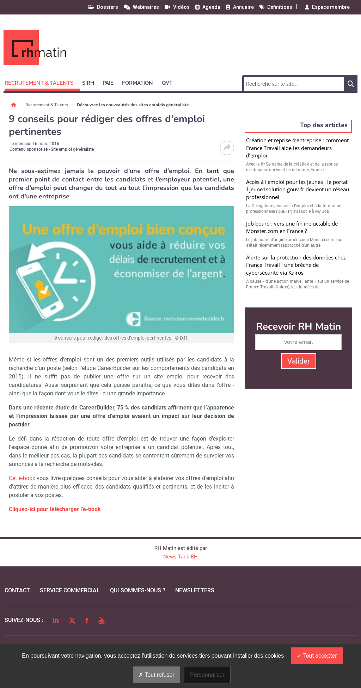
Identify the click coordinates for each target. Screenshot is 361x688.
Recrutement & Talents (47, 105)
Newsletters (194, 590)
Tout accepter (317, 656)
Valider (298, 361)
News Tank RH (180, 557)
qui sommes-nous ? (137, 590)
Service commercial (70, 590)
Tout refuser (157, 675)
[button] (42, 82)
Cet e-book (22, 478)
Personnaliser (207, 675)
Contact (17, 590)
